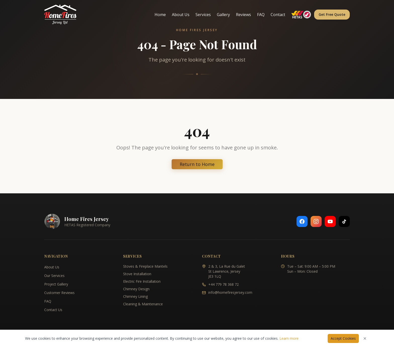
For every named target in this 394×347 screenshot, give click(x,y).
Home (160, 14)
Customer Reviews (59, 292)
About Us (180, 14)
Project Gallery (56, 284)
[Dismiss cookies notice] (365, 338)
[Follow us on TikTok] (344, 221)
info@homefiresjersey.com (230, 292)
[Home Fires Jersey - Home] (60, 15)
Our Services (54, 275)
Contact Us (53, 309)
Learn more (289, 338)
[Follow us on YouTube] (330, 221)
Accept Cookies (343, 338)
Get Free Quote (332, 14)
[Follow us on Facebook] (302, 221)
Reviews (243, 14)
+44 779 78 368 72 (223, 284)
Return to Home (197, 164)
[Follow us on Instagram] (316, 221)
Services (203, 14)
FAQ (261, 14)
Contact (278, 14)
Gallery (223, 14)
